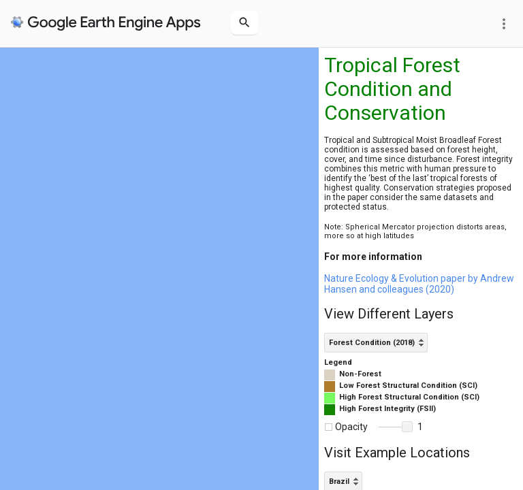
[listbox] (376, 343)
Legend (338, 362)
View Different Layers (389, 314)
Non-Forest (360, 374)
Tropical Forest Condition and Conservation (392, 89)
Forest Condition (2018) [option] (372, 342)
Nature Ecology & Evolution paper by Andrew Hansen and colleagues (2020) (419, 284)
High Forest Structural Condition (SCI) (409, 397)
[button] (407, 426)
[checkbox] (328, 427)
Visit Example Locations (397, 452)
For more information (373, 256)
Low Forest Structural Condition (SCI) (408, 385)
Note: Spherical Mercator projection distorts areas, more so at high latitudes (415, 231)
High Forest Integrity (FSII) (387, 408)
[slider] (396, 427)
